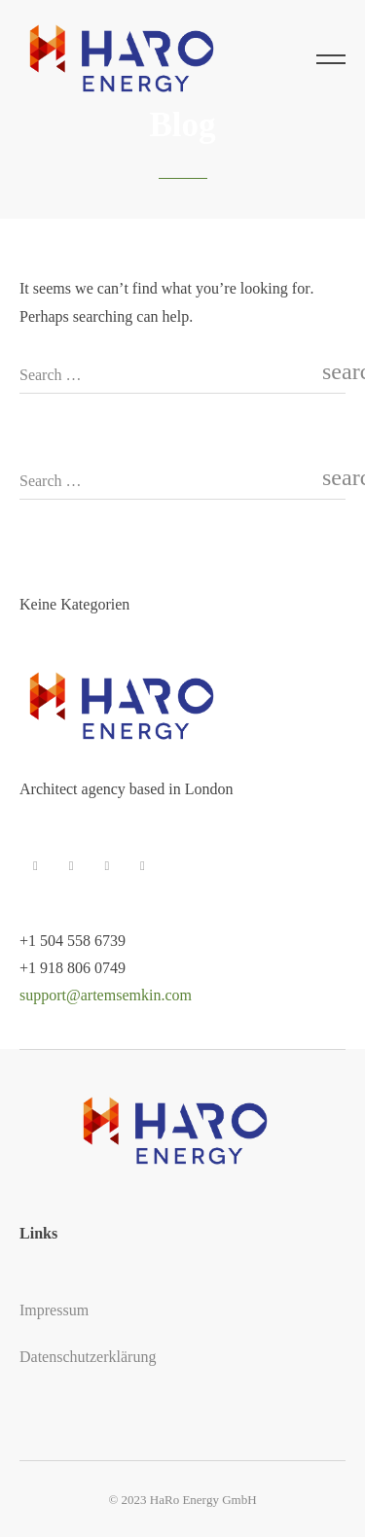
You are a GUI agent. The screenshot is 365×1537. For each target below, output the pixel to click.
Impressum (54, 1310)
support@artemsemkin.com (105, 995)
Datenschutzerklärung (87, 1356)
